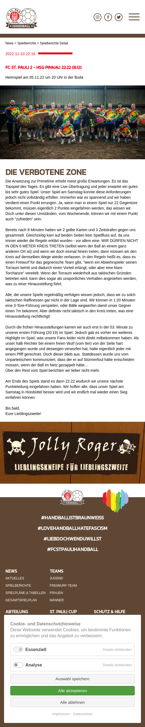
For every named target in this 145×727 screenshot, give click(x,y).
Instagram (97, 17)
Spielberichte (26, 43)
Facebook (108, 17)
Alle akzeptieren (72, 690)
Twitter (119, 17)
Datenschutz (83, 714)
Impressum (61, 714)
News (9, 43)
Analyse (33, 665)
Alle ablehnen (72, 702)
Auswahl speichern (72, 678)
